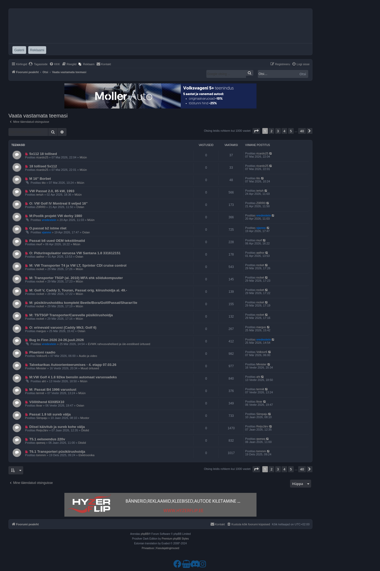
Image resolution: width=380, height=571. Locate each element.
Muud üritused (89, 368)
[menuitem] (38, 64)
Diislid (85, 430)
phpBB (145, 533)
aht (44, 381)
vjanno (46, 232)
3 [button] (278, 131)
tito (44, 182)
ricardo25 (42, 157)
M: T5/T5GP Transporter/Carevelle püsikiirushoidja (71, 315)
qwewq (40, 442)
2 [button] (271, 131)
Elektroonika (86, 455)
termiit (40, 393)
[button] (256, 131)
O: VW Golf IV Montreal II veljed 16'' (58, 203)
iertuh (40, 194)
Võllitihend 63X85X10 (46, 402)
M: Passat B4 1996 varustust (52, 389)
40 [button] (302, 131)
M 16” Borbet (40, 179)
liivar (39, 405)
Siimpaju (41, 417)
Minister (41, 368)
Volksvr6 (41, 355)
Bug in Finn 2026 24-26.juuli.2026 (56, 340)
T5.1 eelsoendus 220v (47, 439)
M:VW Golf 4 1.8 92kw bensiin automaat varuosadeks (73, 377)
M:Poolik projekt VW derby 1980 (55, 216)
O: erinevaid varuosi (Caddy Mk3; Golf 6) (62, 327)
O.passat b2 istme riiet (47, 228)
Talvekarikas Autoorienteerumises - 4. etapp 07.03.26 (72, 365)
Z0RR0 (40, 207)
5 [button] (291, 131)
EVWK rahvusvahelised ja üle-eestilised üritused (119, 344)
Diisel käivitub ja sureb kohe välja (57, 427)
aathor (40, 256)
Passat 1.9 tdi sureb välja (50, 414)
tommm (41, 455)
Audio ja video (88, 355)
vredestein (49, 219)
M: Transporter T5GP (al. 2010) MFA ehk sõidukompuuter (76, 278)
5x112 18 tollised (43, 154)
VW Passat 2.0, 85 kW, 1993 (51, 191)
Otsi (303, 74)
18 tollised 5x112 (43, 166)
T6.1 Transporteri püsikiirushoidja (57, 452)
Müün (83, 157)
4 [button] (284, 131)
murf (39, 244)
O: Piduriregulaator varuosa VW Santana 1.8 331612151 (75, 253)
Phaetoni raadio (42, 352)
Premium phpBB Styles (175, 538)
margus (41, 331)
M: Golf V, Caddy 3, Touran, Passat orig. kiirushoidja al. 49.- (78, 290)
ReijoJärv (42, 430)
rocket (40, 269)
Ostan (80, 207)
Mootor (84, 417)
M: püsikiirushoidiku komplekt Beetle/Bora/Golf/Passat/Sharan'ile (83, 303)
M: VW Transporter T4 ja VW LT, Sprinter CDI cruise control (77, 265)
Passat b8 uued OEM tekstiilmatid (57, 241)
